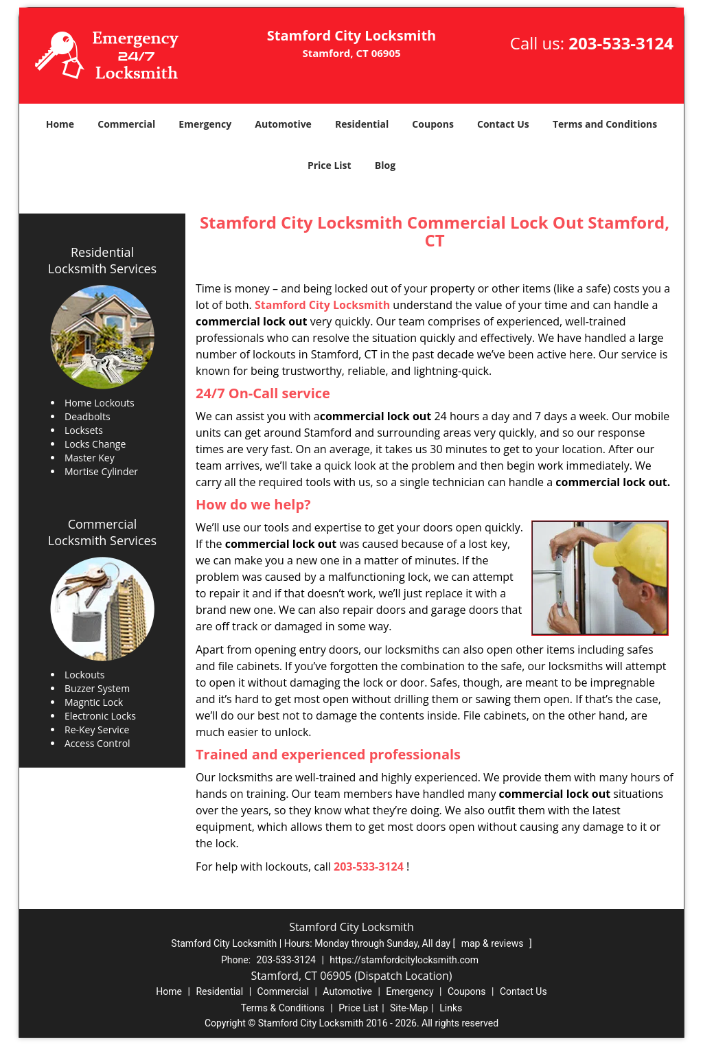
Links (450, 1007)
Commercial (126, 123)
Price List (330, 165)
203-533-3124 (620, 43)
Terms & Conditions (283, 1007)
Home (60, 123)
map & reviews (493, 943)
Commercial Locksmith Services (102, 532)
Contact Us (503, 123)
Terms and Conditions (605, 123)
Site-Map (409, 1007)
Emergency (204, 123)
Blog (385, 165)
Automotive (283, 123)
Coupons (432, 123)
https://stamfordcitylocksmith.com (404, 959)
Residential (362, 123)
